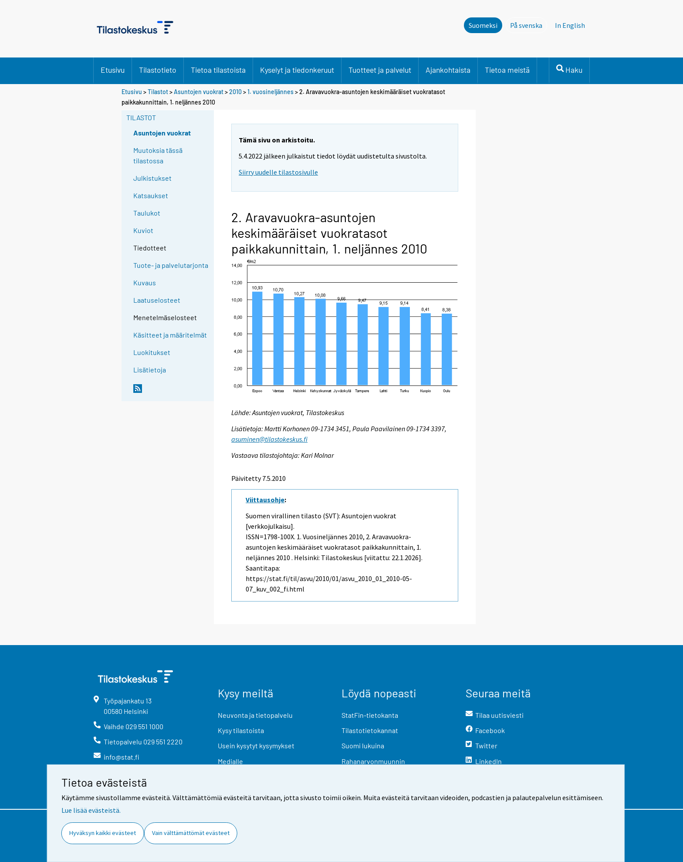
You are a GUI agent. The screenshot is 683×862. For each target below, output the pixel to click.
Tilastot (158, 91)
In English (570, 25)
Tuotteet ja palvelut (379, 69)
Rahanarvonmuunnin (373, 761)
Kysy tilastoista (241, 730)
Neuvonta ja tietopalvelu (255, 715)
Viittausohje (265, 499)
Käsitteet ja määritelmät (170, 335)
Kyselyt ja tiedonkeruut (297, 69)
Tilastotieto (157, 69)
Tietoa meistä (507, 69)
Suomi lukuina (363, 745)
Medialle (230, 761)
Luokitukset (151, 352)
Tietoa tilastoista (218, 69)
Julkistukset (152, 178)
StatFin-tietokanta (370, 715)
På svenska (528, 25)
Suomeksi (483, 25)
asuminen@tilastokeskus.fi (269, 439)
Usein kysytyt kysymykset (256, 745)
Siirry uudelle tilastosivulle (278, 172)
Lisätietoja (149, 369)
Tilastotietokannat (370, 730)
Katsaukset (150, 195)
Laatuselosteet (156, 300)
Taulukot (146, 213)
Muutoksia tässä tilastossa (158, 155)
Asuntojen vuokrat (198, 91)
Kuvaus (144, 282)
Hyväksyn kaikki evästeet (102, 833)
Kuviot (143, 230)
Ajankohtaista (448, 69)
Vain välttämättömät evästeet (191, 833)
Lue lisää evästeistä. (91, 810)
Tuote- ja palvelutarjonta (170, 265)
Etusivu (113, 69)
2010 (235, 91)
